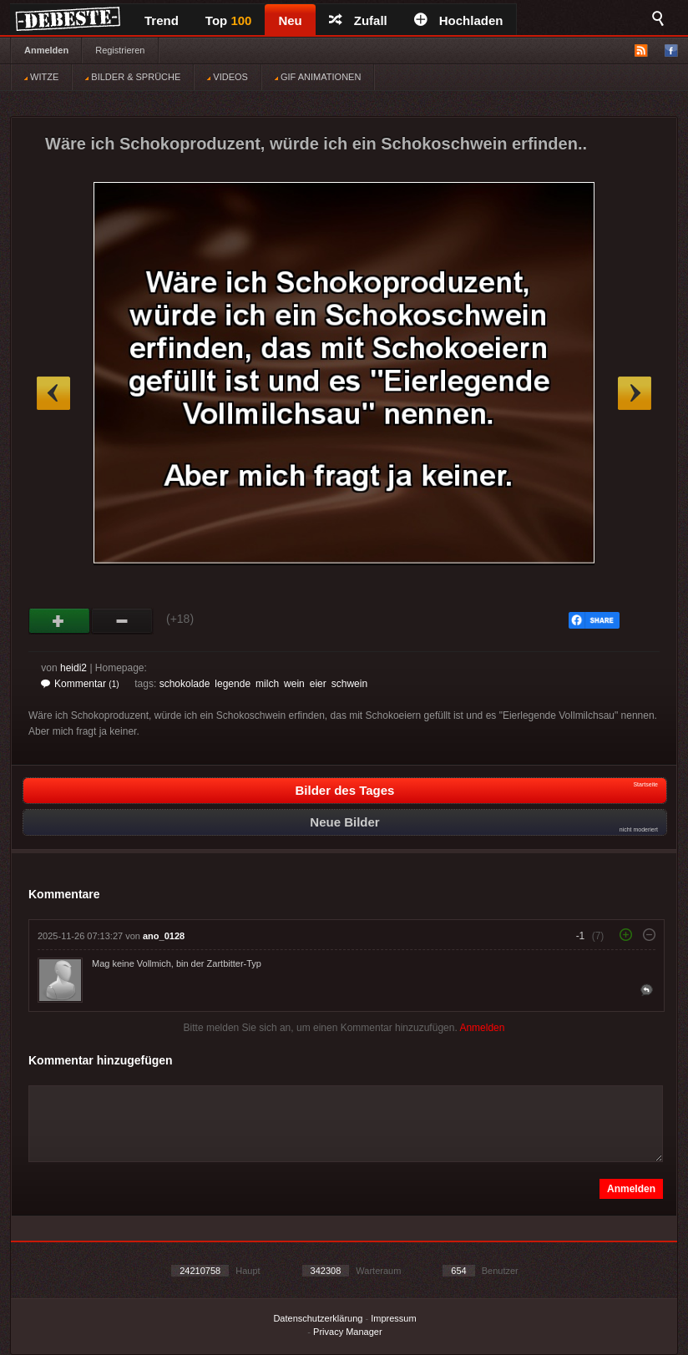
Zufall (358, 20)
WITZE (41, 77)
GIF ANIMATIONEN (318, 77)
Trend (161, 20)
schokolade (184, 684)
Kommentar (80, 684)
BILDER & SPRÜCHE (132, 77)
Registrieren (119, 50)
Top (228, 20)
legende (232, 684)
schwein (349, 684)
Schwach (122, 621)
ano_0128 (164, 936)
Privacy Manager (347, 1332)
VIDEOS (227, 77)
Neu (289, 20)
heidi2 (73, 668)
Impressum (393, 1318)
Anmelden (46, 50)
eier (318, 684)
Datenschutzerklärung (317, 1318)
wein (294, 684)
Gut (59, 621)
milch (267, 684)
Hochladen (458, 20)
